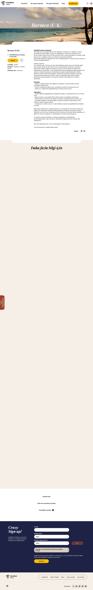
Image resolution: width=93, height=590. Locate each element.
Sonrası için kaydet (21, 60)
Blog (63, 3)
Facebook (81, 131)
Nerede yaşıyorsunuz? (41, 540)
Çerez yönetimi (71, 577)
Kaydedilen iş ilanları (45, 510)
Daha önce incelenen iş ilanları (46, 503)
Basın (62, 577)
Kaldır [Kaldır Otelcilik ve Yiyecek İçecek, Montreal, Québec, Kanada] (68, 550)
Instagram (76, 586)
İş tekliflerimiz (73, 3)
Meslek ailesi (38, 533)
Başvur (13, 60)
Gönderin (41, 561)
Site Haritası (80, 577)
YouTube (85, 586)
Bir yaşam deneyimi (37, 3)
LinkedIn (84, 131)
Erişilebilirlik (44, 577)
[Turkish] (91, 3)
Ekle (77, 543)
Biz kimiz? (24, 3)
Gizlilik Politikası (54, 577)
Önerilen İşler (46, 496)
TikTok (73, 586)
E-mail (36, 527)
